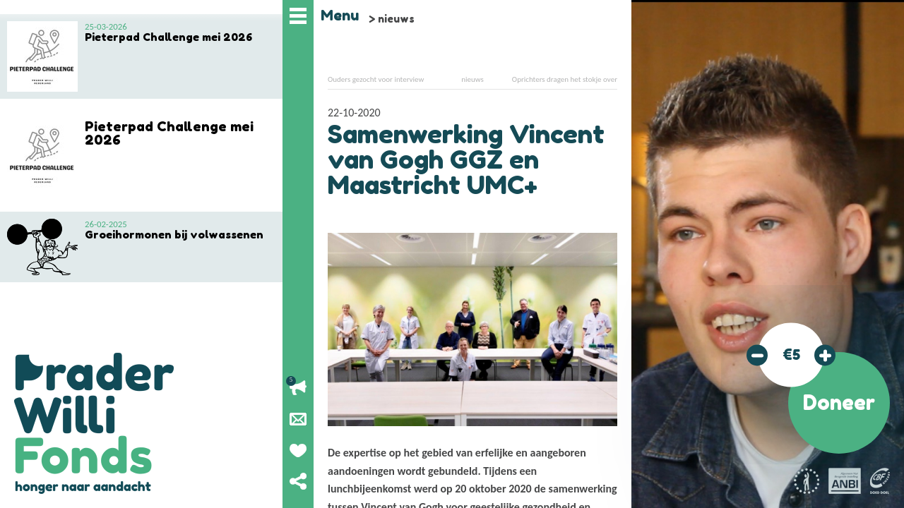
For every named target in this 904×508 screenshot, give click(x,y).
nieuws (396, 19)
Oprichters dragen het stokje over (564, 79)
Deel (298, 481)
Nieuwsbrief (298, 419)
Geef (298, 450)
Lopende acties (298, 388)
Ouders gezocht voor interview (376, 79)
